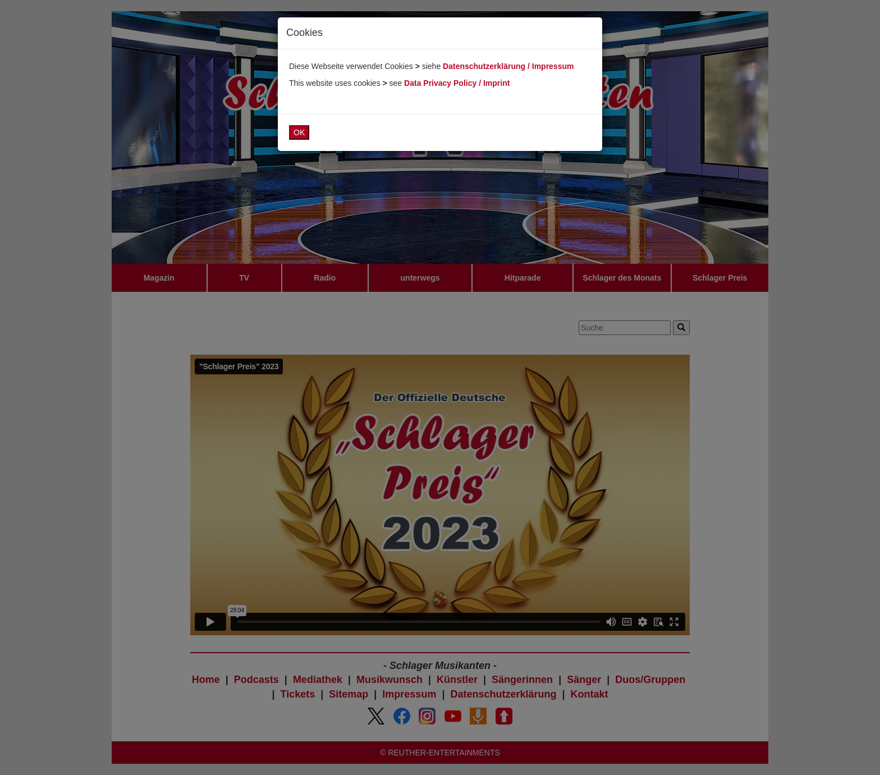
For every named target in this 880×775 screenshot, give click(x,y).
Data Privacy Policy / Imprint (457, 83)
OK (299, 132)
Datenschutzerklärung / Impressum (508, 66)
